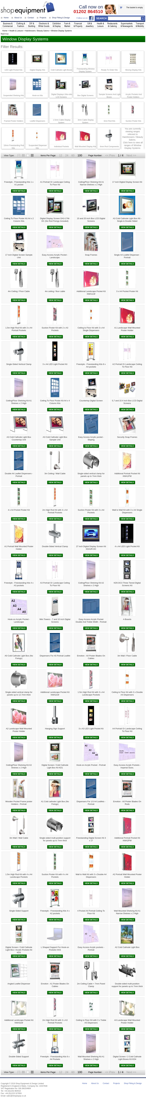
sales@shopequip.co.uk (16, 1096)
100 (79, 155)
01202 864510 (88, 11)
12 (60, 155)
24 (66, 155)
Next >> (131, 155)
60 (72, 155)
